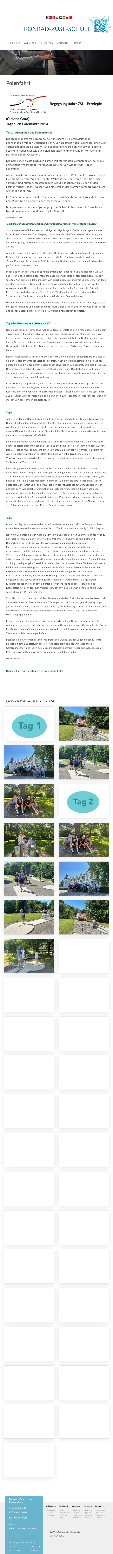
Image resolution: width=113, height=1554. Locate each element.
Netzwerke (100, 1512)
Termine (62, 1510)
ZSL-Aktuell (30, 42)
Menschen (47, 42)
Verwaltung (76, 1510)
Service (49, 1512)
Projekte (88, 1512)
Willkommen (13, 42)
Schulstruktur (51, 1510)
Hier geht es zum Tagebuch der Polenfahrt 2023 (34, 671)
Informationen (64, 1512)
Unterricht (63, 42)
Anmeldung (51, 1515)
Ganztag (88, 1517)
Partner (77, 42)
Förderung (88, 1515)
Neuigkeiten (64, 1515)
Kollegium (76, 1512)
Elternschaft (77, 1517)
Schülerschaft (77, 1515)
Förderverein (100, 1515)
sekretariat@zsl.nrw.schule (23, 1528)
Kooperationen (101, 1510)
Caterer (98, 1517)
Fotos (61, 1517)
